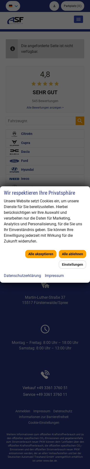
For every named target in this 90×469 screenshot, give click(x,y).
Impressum (54, 275)
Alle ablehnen (72, 254)
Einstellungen (72, 264)
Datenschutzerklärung (22, 275)
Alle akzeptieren (40, 254)
